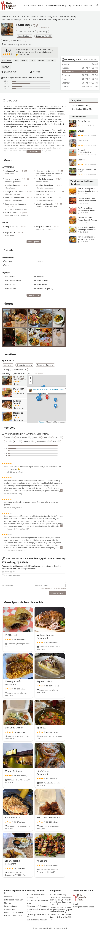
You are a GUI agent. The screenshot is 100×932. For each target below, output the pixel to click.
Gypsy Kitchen (83, 123)
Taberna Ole (83, 143)
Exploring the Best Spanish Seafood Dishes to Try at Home (61, 917)
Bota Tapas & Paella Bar (13, 900)
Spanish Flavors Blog (56, 5)
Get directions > (39, 374)
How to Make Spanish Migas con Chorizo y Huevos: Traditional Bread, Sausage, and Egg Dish (60, 901)
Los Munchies (9, 909)
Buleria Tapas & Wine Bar (37, 920)
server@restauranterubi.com (83, 908)
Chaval (83, 133)
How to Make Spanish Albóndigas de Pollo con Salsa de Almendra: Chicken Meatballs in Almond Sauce (83, 229)
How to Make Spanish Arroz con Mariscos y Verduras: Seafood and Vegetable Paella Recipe (83, 239)
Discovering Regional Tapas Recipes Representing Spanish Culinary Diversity (61, 909)
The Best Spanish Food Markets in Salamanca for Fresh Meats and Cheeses (83, 200)
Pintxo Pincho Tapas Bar (13, 912)
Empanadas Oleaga (11, 897)
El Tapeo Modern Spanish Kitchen (38, 910)
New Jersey (52, 16)
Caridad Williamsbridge (83, 152)
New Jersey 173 (18, 40)
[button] (47, 397)
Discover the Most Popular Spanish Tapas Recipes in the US (83, 220)
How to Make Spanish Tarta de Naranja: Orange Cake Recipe (83, 191)
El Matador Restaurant (13, 915)
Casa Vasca (83, 162)
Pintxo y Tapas (32, 898)
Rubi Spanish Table (33, 5)
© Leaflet (41, 422)
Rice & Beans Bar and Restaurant (38, 902)
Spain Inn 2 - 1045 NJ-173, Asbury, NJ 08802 (48, 389)
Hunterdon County (68, 16)
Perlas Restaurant (11, 906)
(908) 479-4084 (10, 71)
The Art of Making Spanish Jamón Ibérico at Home (83, 210)
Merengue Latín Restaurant (38, 906)
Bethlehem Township (11, 19)
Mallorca (7, 903)
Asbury (27, 19)
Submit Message (57, 593)
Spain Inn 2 (69, 19)
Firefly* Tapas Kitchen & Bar (83, 171)
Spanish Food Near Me (80, 5)
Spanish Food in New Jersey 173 (47, 19)
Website (36, 71)
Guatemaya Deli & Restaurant (38, 915)
